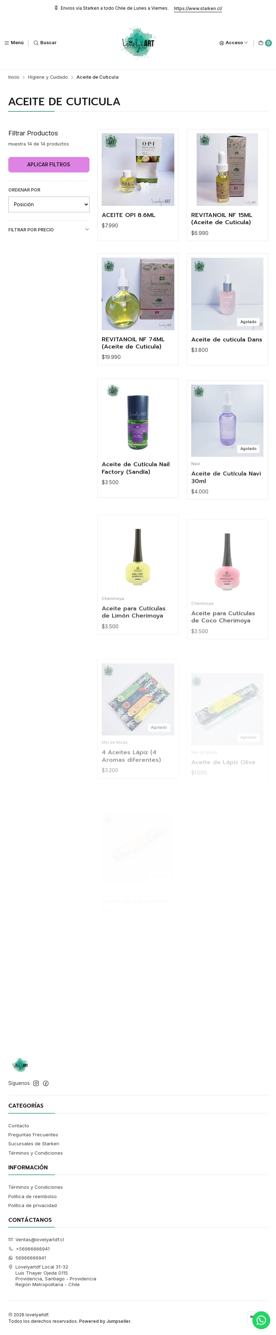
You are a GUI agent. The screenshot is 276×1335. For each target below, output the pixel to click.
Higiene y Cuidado (48, 77)
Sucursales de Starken (33, 1143)
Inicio (13, 77)
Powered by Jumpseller (104, 1321)
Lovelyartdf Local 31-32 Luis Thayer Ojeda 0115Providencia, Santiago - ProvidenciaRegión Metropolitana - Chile (52, 1275)
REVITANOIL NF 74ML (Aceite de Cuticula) (133, 364)
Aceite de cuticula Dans (226, 370)
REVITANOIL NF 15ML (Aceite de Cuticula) (221, 219)
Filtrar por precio (48, 229)
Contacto (18, 1125)
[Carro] (265, 43)
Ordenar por (24, 190)
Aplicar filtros (48, 164)
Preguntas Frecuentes (33, 1134)
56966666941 (27, 1258)
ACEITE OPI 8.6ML (128, 215)
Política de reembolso (32, 1196)
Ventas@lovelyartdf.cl (36, 1239)
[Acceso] (233, 43)
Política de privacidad (32, 1205)
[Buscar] (44, 43)
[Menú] (14, 43)
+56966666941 (29, 1249)
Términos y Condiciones (35, 1153)
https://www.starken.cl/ (198, 8)
